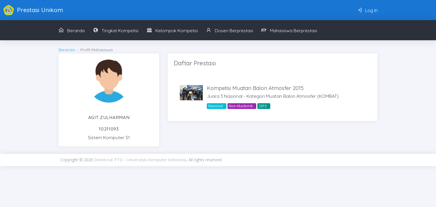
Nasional (215, 105)
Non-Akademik (241, 105)
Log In (367, 10)
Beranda (67, 49)
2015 (263, 105)
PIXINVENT (299, 159)
